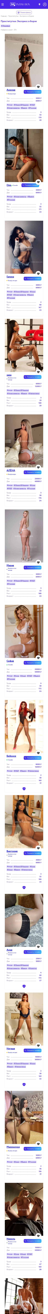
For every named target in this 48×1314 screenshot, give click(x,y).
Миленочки (13, 1148)
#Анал (32, 291)
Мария (13, 567)
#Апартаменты (13, 108)
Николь (13, 1241)
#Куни (32, 485)
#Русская (32, 108)
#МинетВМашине (21, 105)
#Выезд (24, 108)
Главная (4, 16)
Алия (13, 952)
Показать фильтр (24, 12)
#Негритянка (33, 393)
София (10, 662)
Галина (12, 278)
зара (13, 377)
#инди (10, 105)
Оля (12, 185)
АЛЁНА (11, 472)
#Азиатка (32, 968)
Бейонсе (11, 757)
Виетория (13, 853)
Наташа (12, 1050)
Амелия (11, 91)
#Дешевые (5, 26)
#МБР (32, 105)
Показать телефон (33, 92)
